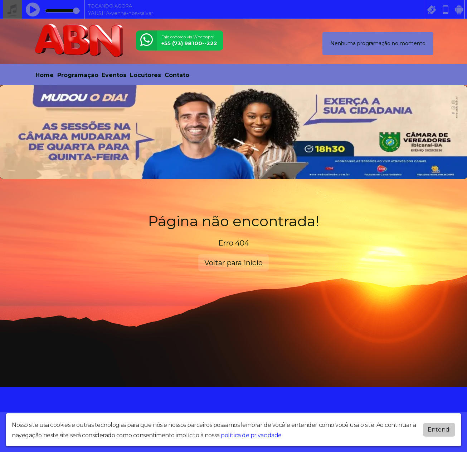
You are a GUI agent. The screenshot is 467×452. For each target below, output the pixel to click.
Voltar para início (233, 262)
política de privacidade (251, 435)
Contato (177, 75)
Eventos (114, 75)
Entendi (439, 429)
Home (44, 75)
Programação (77, 75)
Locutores (145, 75)
